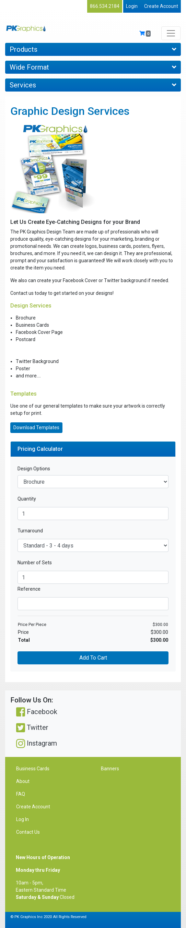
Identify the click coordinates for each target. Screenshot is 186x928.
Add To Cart (93, 657)
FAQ (20, 794)
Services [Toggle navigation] (93, 85)
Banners (110, 768)
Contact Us (28, 832)
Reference (29, 589)
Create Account (161, 6)
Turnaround (30, 530)
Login (132, 6)
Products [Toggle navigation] (93, 49)
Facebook (36, 712)
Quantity (27, 499)
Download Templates (36, 427)
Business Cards (32, 768)
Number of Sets (35, 562)
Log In (22, 819)
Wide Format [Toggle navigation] (93, 67)
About (23, 781)
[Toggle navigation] (171, 33)
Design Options (34, 468)
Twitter (32, 728)
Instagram (36, 743)
